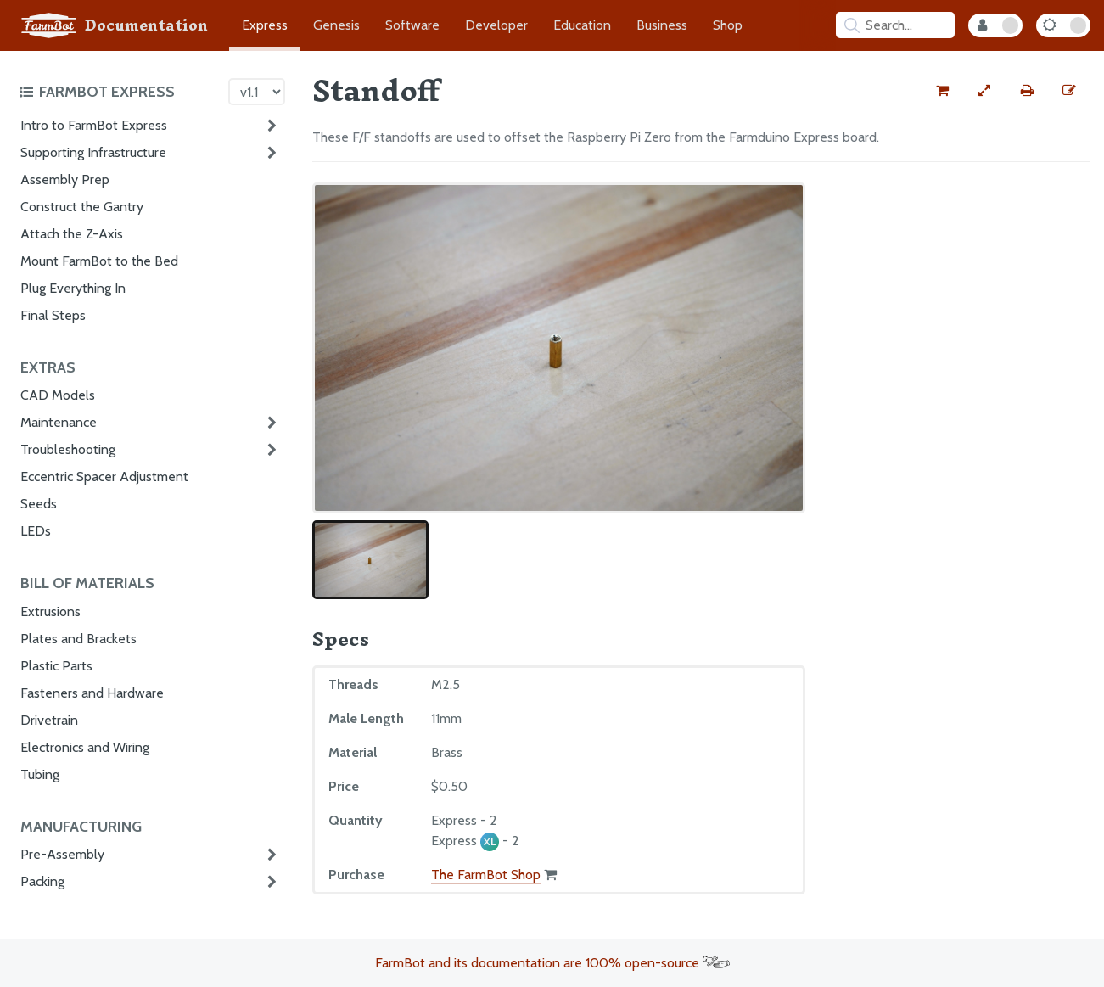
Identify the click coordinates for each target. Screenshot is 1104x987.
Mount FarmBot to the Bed (99, 261)
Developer (496, 25)
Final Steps (53, 315)
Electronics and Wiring (84, 747)
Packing (42, 881)
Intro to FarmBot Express (93, 125)
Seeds (38, 504)
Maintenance (58, 422)
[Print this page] (1027, 91)
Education (582, 25)
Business (661, 25)
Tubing (39, 774)
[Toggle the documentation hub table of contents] (119, 91)
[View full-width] (984, 91)
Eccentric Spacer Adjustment (104, 476)
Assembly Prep (64, 179)
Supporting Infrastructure (93, 152)
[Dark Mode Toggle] (1063, 25)
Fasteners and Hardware (92, 693)
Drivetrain (49, 720)
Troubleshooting (67, 449)
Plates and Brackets (78, 639)
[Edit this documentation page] (1069, 91)
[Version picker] (256, 91)
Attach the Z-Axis (71, 234)
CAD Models (57, 395)
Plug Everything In (73, 288)
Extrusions (50, 611)
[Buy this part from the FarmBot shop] (942, 91)
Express (265, 25)
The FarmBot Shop (486, 874)
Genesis (336, 25)
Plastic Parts (56, 666)
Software (412, 25)
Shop (728, 25)
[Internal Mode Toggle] (995, 25)
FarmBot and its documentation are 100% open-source (552, 963)
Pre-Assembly (62, 854)
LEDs (35, 531)
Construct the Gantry (81, 207)
